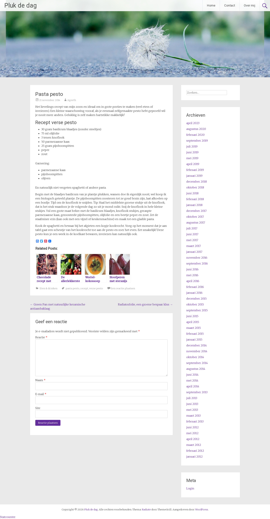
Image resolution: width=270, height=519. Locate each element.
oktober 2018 (195, 187)
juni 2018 (192, 193)
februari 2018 (195, 199)
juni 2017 (192, 234)
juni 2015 (192, 316)
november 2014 (196, 351)
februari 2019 (195, 170)
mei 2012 (192, 433)
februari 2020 (195, 134)
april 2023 (192, 123)
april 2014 (192, 386)
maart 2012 (193, 445)
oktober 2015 (195, 304)
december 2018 (196, 181)
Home (211, 5)
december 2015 (196, 298)
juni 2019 (192, 152)
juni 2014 (192, 374)
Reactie (41, 337)
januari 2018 (194, 205)
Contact (229, 5)
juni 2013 (192, 404)
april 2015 (192, 322)
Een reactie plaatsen (123, 288)
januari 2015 (194, 339)
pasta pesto (72, 288)
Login (190, 488)
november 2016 (196, 257)
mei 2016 (192, 275)
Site (37, 408)
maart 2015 (193, 328)
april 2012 (192, 439)
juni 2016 (192, 269)
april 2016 (192, 281)
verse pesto (96, 288)
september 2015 (197, 310)
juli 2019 (192, 146)
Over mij (249, 5)
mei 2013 (192, 409)
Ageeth (71, 100)
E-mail (40, 394)
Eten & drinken (48, 288)
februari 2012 (195, 450)
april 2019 (192, 164)
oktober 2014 (195, 357)
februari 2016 (195, 287)
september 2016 (197, 263)
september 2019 (197, 140)
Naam (40, 380)
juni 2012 (192, 427)
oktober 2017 (195, 216)
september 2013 (196, 392)
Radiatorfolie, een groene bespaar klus (145, 304)
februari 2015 (195, 333)
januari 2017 (194, 251)
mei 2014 (192, 380)
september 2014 (197, 363)
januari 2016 (194, 292)
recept (84, 288)
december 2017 (196, 211)
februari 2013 (195, 421)
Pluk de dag (20, 5)
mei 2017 (192, 240)
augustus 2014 (195, 368)
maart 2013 (193, 415)
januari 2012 (194, 456)
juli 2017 (191, 228)
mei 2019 (192, 158)
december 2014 (196, 345)
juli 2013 (191, 398)
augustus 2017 (195, 222)
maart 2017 (193, 246)
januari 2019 (194, 175)
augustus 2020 (196, 129)
